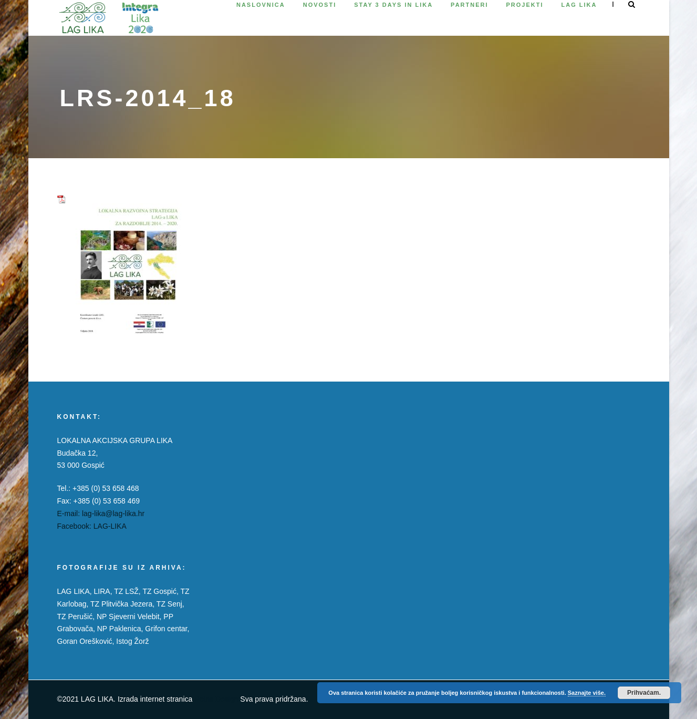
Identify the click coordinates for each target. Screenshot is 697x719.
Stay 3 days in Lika (393, 5)
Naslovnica (260, 5)
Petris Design (216, 699)
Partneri (469, 5)
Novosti (320, 5)
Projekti (525, 5)
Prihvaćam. (644, 692)
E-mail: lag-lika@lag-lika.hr (101, 513)
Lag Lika (579, 5)
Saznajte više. (587, 693)
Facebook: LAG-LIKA (92, 526)
